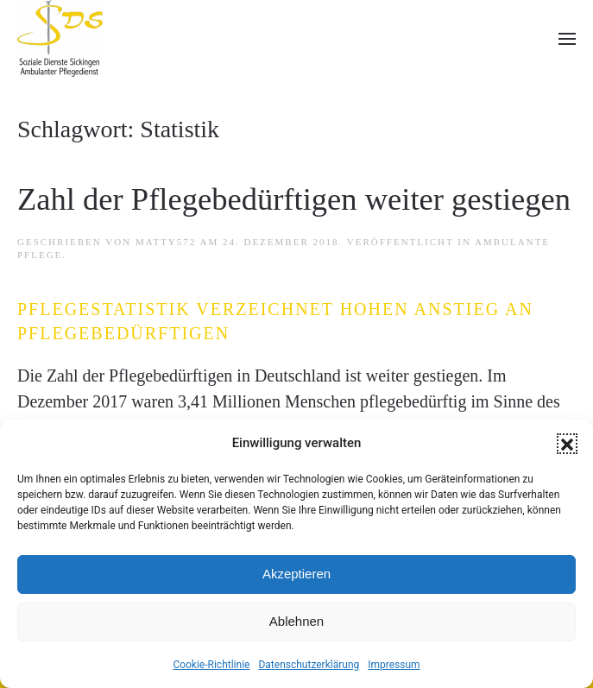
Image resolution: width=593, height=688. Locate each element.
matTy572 (166, 242)
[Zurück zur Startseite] (60, 39)
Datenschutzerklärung (308, 665)
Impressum (394, 665)
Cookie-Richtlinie (211, 665)
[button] (567, 443)
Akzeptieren (296, 573)
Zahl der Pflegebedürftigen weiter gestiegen (294, 199)
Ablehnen (296, 621)
